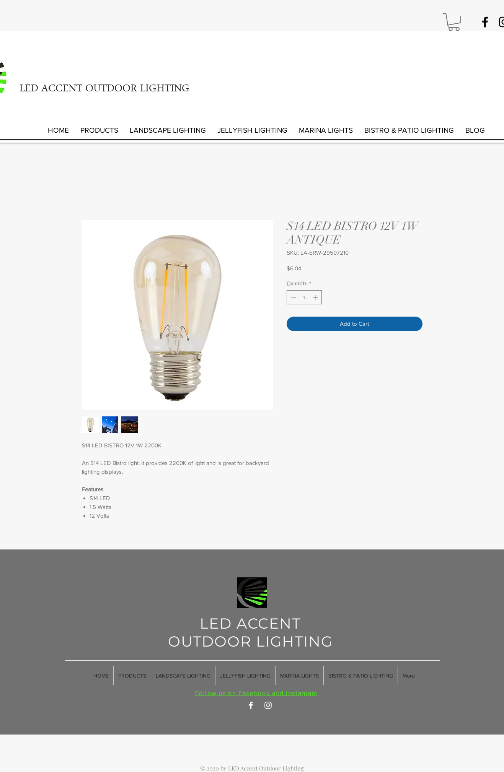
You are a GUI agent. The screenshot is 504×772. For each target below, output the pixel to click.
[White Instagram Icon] (268, 705)
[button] (454, 22)
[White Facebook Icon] (251, 705)
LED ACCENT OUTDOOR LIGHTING (104, 89)
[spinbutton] (304, 297)
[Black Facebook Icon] (485, 22)
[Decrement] (292, 297)
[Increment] (316, 297)
